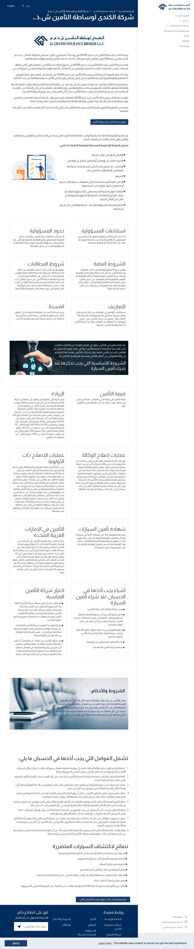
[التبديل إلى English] (11, 6)
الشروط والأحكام (62, 919)
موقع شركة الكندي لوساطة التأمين (109, 122)
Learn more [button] (104, 943)
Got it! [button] (16, 943)
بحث (26, 6)
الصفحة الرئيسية (182, 15)
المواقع (92, 924)
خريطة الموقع (114, 934)
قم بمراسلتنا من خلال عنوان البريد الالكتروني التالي (103, 899)
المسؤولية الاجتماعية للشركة (176, 31)
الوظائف (185, 41)
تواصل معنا (184, 46)
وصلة (24, 886)
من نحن (184, 20)
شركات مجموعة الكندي (177, 26)
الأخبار (186, 36)
